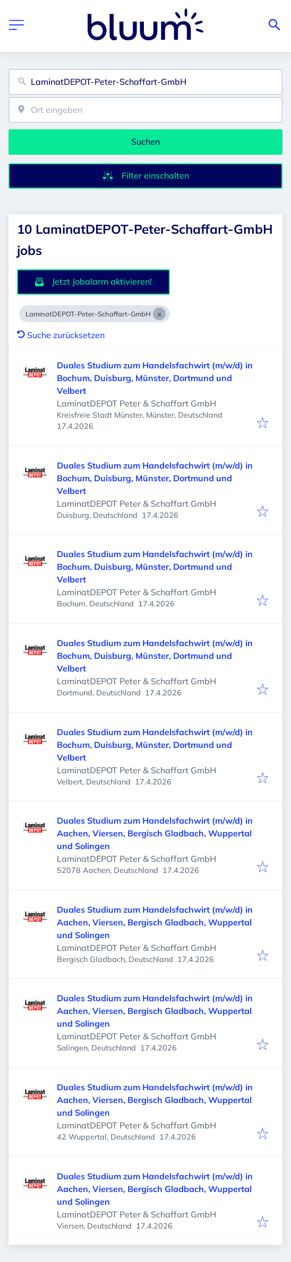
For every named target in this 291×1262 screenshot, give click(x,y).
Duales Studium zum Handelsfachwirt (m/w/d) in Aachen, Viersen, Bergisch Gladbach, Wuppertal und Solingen (155, 833)
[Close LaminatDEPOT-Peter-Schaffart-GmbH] (159, 313)
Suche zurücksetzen (61, 335)
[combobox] (145, 82)
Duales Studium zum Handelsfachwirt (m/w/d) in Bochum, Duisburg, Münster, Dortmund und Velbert (155, 378)
